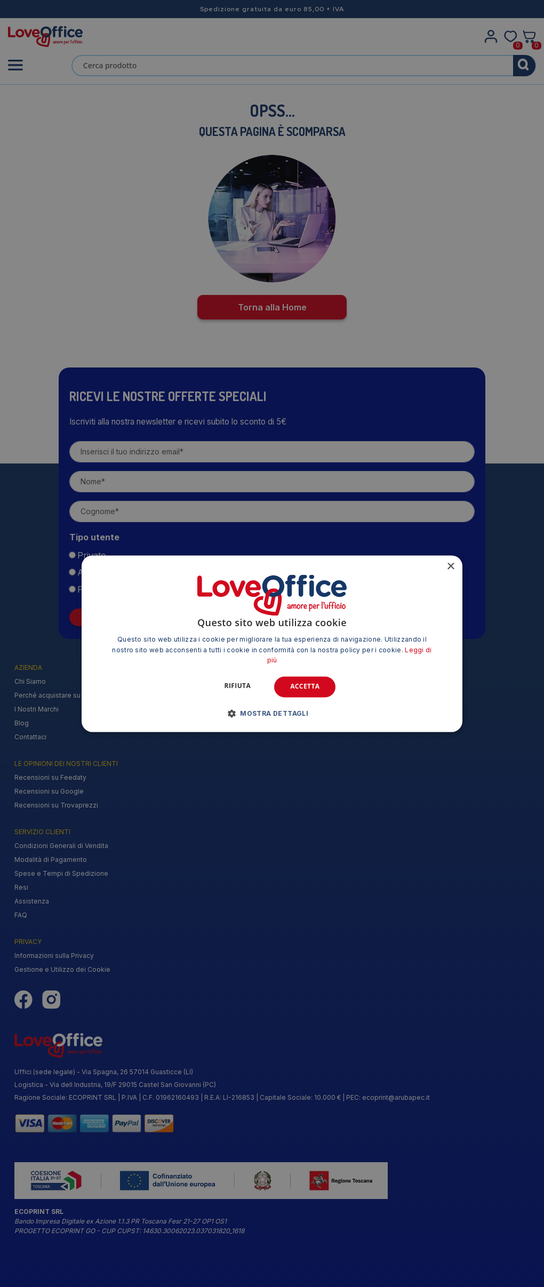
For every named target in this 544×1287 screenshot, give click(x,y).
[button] (272, 713)
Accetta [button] (304, 686)
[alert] (272, 643)
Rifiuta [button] (238, 686)
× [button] (450, 567)
